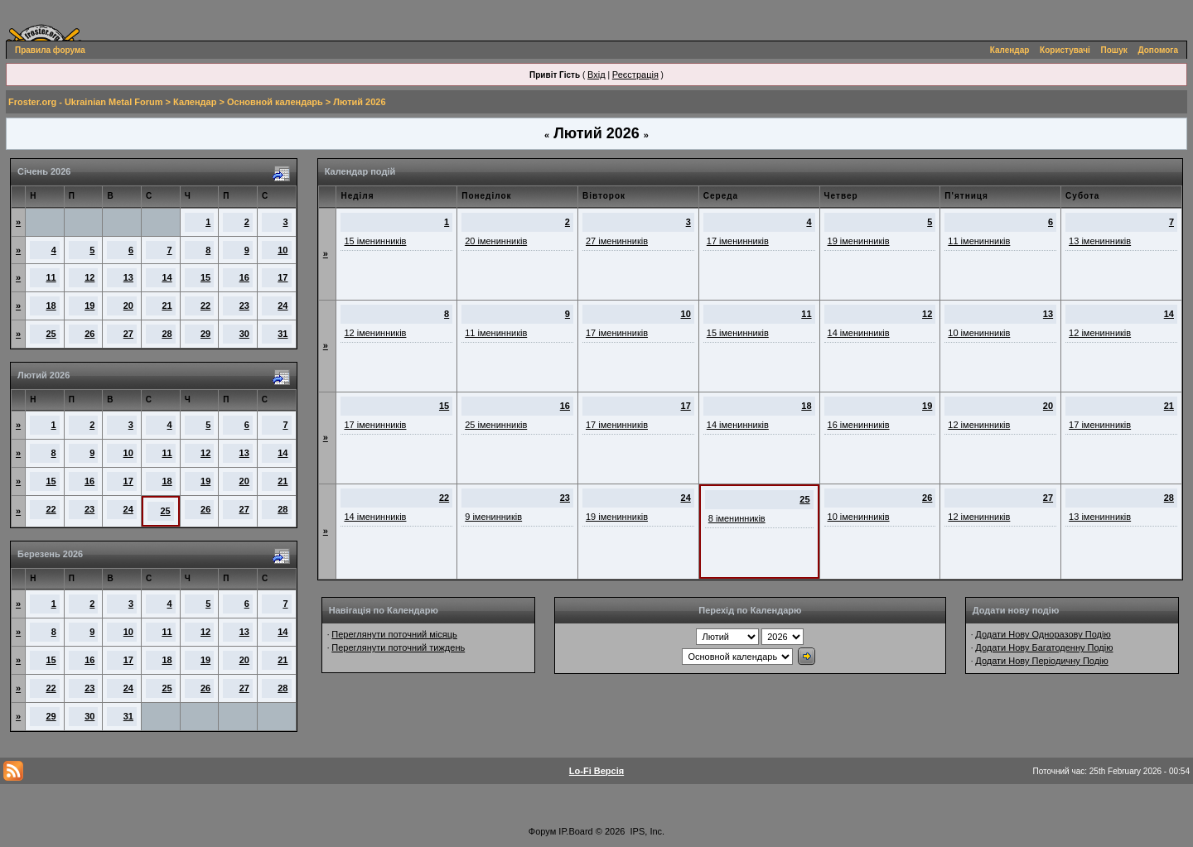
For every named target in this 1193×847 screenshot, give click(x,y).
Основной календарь (275, 102)
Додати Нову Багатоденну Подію (1044, 647)
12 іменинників (375, 333)
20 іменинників (496, 241)
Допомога (1158, 50)
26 (89, 334)
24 (282, 305)
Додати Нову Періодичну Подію (1041, 661)
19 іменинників (859, 241)
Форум (542, 831)
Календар (1010, 50)
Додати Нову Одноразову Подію (1042, 634)
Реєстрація (635, 74)
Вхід (596, 74)
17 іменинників (738, 241)
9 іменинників (493, 517)
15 (205, 277)
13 (128, 277)
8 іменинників (737, 518)
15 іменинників (375, 241)
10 (282, 250)
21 (166, 305)
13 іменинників (1100, 241)
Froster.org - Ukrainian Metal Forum (85, 102)
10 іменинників (979, 333)
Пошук (1114, 50)
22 (205, 305)
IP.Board (575, 831)
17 (282, 277)
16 (244, 277)
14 (166, 277)
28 (166, 334)
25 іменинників (496, 425)
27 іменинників (617, 241)
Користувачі (1065, 50)
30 (244, 334)
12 (89, 277)
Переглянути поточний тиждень (398, 647)
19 (89, 305)
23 (244, 305)
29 (205, 334)
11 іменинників (979, 241)
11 (51, 277)
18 (51, 305)
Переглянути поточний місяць (394, 634)
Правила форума (50, 50)
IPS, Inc (646, 831)
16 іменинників (859, 425)
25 (51, 334)
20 (128, 305)
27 (128, 334)
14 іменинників (859, 333)
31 (282, 334)
